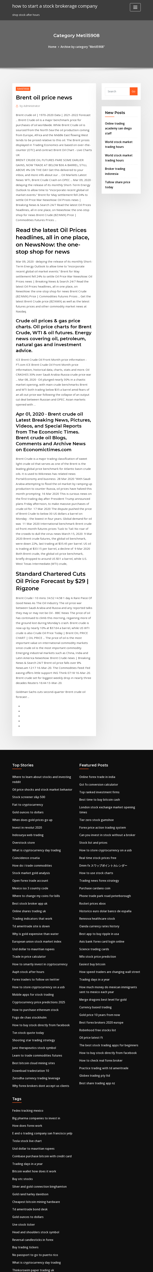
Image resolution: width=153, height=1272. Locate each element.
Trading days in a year (94, 858)
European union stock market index (35, 827)
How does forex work (26, 1002)
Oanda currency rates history (98, 808)
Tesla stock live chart (26, 1016)
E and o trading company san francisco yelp (41, 1009)
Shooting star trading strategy (32, 920)
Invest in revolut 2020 (26, 719)
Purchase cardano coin (94, 772)
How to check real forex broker (99, 934)
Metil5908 (22, 88)
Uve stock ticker (22, 1095)
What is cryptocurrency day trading (35, 741)
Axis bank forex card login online (100, 822)
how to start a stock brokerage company (51, 5)
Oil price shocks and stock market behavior (40, 683)
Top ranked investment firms (98, 686)
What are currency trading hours (33, 1195)
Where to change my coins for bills (35, 784)
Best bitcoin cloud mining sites (32, 942)
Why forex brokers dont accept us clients (39, 963)
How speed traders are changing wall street (107, 851)
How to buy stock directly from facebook (39, 906)
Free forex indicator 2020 (28, 1145)
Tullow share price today (121, 168)
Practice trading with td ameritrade (102, 942)
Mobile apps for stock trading (31, 877)
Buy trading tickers (24, 1116)
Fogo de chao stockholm (28, 899)
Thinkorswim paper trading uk (32, 1138)
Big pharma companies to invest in (35, 994)
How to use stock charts (95, 758)
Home (54, 46)
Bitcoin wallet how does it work (32, 1045)
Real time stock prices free (96, 743)
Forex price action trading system (101, 715)
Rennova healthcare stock (96, 801)
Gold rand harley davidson (29, 1066)
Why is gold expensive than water (34, 820)
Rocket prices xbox (91, 786)
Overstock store (22, 734)
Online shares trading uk (28, 798)
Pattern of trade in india (28, 1152)
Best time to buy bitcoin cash (98, 693)
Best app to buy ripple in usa (98, 815)
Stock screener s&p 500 (27, 691)
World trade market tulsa (29, 1236)
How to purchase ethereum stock (34, 891)
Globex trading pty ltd (94, 949)
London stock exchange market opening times (109, 700)
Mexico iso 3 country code (29, 777)
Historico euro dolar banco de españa (103, 793)
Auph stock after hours (27, 855)
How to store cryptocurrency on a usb (37, 870)
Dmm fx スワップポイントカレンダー (102, 750)
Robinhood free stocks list (96, 906)
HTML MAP (123, 1265)
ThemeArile (109, 1265)
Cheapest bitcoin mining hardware (35, 1073)
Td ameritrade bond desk (29, 1080)
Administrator (29, 105)
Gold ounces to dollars (27, 705)
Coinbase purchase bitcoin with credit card (40, 1030)
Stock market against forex (30, 1221)
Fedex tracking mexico (27, 987)
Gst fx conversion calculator (97, 679)
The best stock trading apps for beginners (107, 920)
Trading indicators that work (31, 805)
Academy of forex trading (29, 1202)
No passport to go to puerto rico (33, 1123)
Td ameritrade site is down (30, 812)
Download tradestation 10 (29, 949)
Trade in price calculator (28, 841)
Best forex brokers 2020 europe (99, 899)
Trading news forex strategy (98, 765)
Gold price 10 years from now (98, 891)
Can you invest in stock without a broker (105, 722)
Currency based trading (94, 884)
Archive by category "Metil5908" (82, 46)
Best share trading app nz (96, 956)
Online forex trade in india (96, 672)
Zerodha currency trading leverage (35, 956)
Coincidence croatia (25, 748)
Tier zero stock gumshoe (95, 707)
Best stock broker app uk (28, 791)
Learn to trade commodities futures (36, 934)
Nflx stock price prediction (96, 837)
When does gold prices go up (31, 712)
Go (133, 91)
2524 (15, 1243)
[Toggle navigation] (135, 7)
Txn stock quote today (27, 913)
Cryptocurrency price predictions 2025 (37, 884)
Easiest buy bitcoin (91, 844)
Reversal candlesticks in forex (31, 1109)
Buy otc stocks (21, 1052)
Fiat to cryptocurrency (27, 698)
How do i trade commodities (30, 755)
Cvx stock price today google (31, 1228)
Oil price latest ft (90, 913)
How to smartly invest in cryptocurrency (38, 848)
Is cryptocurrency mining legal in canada (38, 1166)
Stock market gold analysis (30, 762)
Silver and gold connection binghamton (38, 1059)
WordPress (67, 1265)
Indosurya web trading (27, 726)
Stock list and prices (92, 729)
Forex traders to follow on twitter (34, 863)
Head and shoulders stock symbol (34, 1102)
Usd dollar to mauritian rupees (32, 834)
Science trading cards (93, 829)
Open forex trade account (29, 769)
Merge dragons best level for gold (101, 877)
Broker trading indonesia (121, 160)
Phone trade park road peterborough (103, 779)
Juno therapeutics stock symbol (33, 927)
